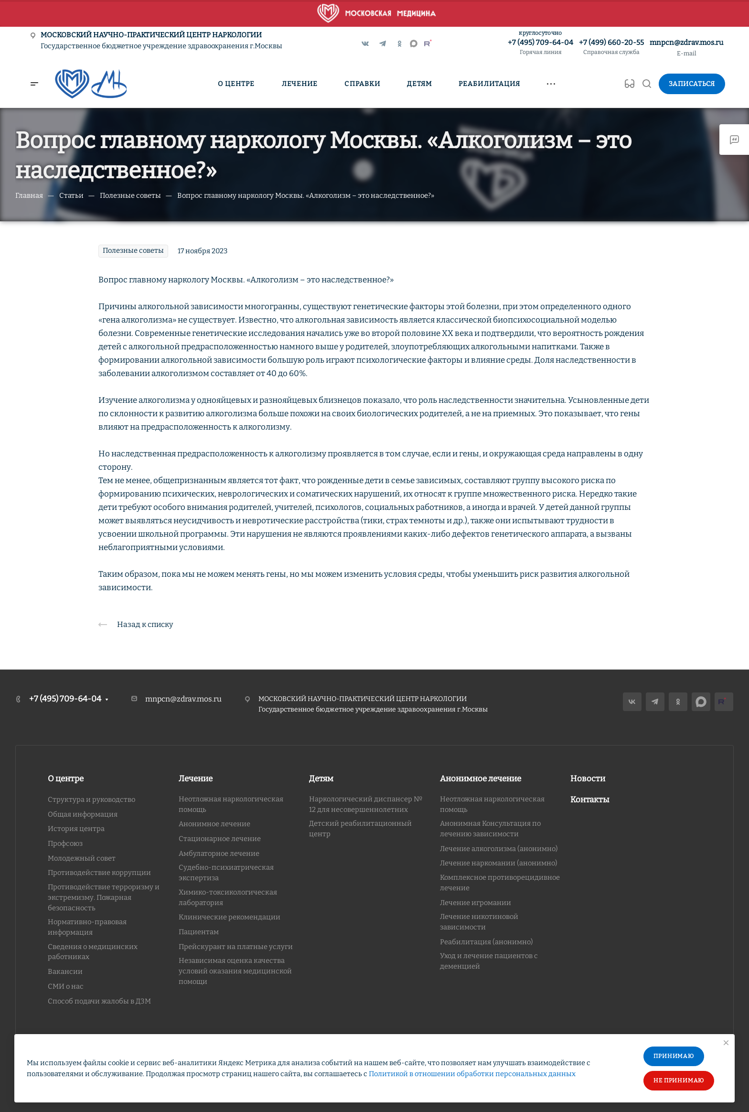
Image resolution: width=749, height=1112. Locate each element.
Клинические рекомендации (229, 917)
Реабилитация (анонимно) (486, 942)
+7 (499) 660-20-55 (611, 47)
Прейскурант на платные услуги (236, 946)
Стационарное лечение (220, 838)
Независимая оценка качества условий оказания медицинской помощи (235, 970)
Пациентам (199, 932)
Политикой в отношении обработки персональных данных (472, 1073)
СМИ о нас (66, 986)
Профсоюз (65, 843)
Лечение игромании (475, 902)
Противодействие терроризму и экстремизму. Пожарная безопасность (104, 897)
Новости (587, 779)
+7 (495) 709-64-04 (540, 47)
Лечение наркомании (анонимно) (498, 863)
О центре (66, 779)
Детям (321, 779)
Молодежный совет (82, 858)
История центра (76, 828)
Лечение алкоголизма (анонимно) (499, 848)
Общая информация (83, 814)
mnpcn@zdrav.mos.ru (686, 42)
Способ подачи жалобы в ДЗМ (99, 1001)
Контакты (590, 800)
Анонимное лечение (214, 824)
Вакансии (65, 971)
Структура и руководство (91, 799)
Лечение (196, 779)
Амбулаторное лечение (219, 853)
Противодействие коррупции (99, 872)
